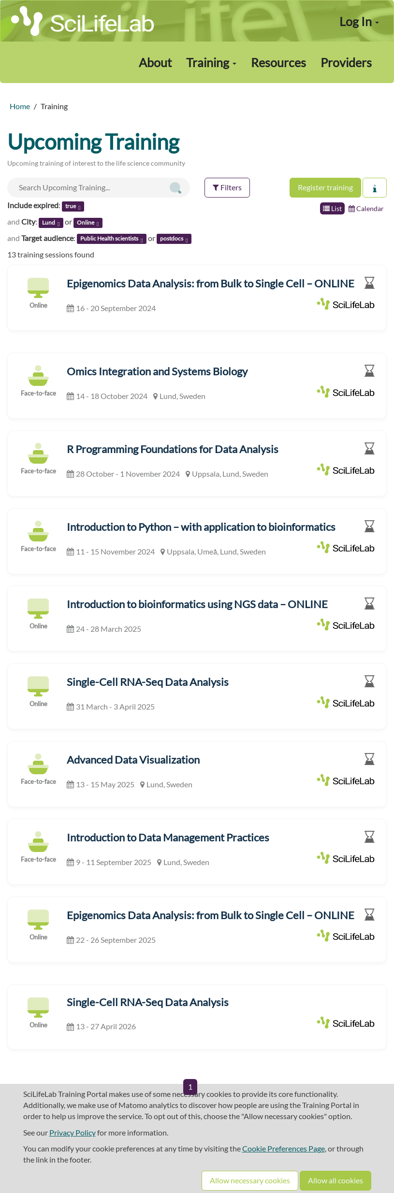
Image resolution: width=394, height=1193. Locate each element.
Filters (227, 187)
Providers (346, 62)
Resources (278, 62)
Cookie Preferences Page (283, 1148)
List (332, 208)
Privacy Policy (72, 1132)
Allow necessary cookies (250, 1180)
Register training (325, 187)
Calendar (366, 208)
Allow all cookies (335, 1180)
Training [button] (211, 62)
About (155, 62)
